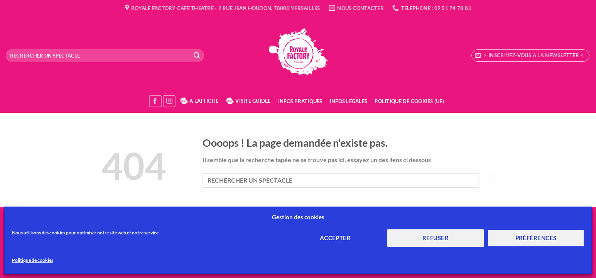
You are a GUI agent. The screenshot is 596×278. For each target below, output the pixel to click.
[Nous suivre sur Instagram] (169, 101)
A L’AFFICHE (199, 101)
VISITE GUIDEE (248, 101)
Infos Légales (348, 101)
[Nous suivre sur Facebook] (155, 101)
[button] (530, 55)
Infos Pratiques (300, 101)
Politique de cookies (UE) (409, 101)
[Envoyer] (196, 55)
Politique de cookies (32, 260)
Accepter (335, 237)
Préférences (536, 237)
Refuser (435, 237)
